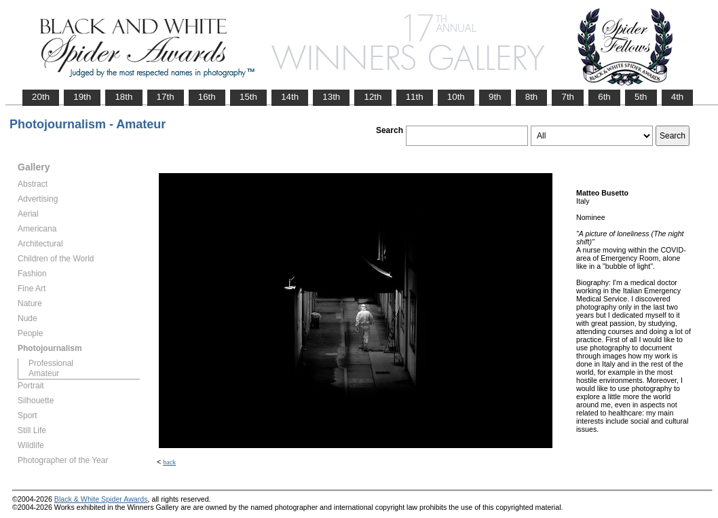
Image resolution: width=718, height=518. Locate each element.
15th (248, 97)
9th (495, 97)
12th (372, 97)
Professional (51, 363)
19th (82, 97)
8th (532, 97)
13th (331, 97)
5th (641, 97)
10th (456, 97)
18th (123, 97)
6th (604, 97)
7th (568, 97)
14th (289, 97)
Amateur (44, 373)
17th (165, 97)
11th (414, 97)
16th (207, 97)
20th (40, 97)
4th (678, 97)
